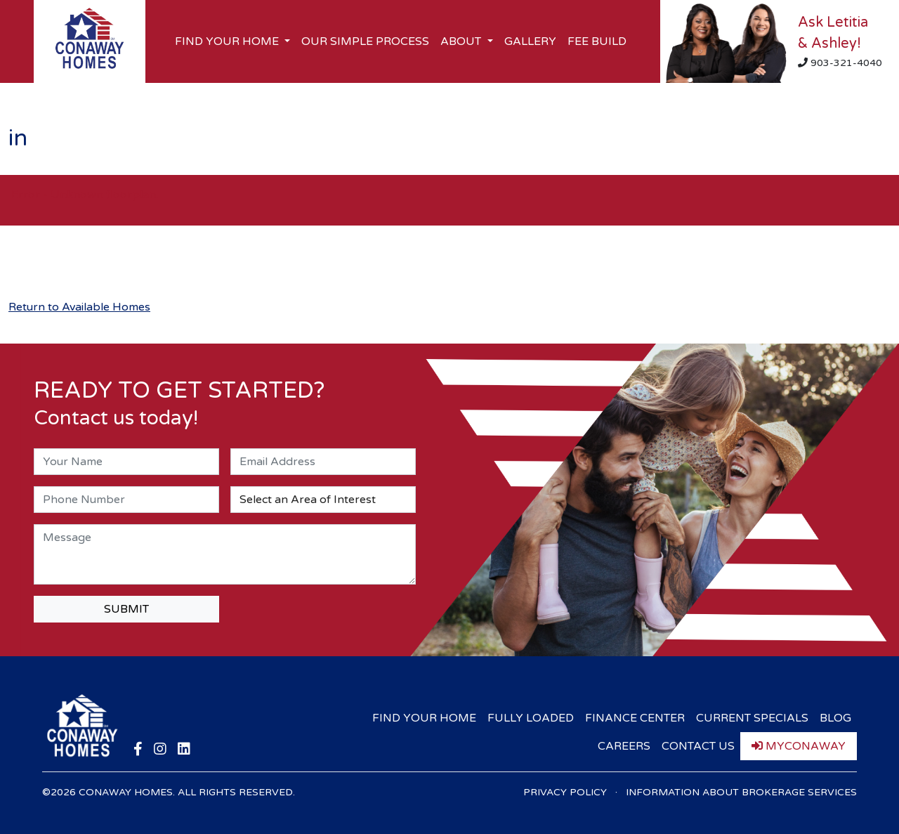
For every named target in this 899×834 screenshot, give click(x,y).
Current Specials (752, 718)
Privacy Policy (565, 792)
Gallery (530, 41)
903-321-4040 (840, 63)
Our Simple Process (365, 41)
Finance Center (635, 718)
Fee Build (596, 41)
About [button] (462, 41)
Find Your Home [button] (228, 41)
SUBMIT (126, 609)
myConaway (799, 746)
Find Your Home (424, 718)
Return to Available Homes (79, 307)
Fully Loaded (530, 718)
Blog (835, 718)
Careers (624, 746)
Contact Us (698, 746)
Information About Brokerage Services (741, 792)
